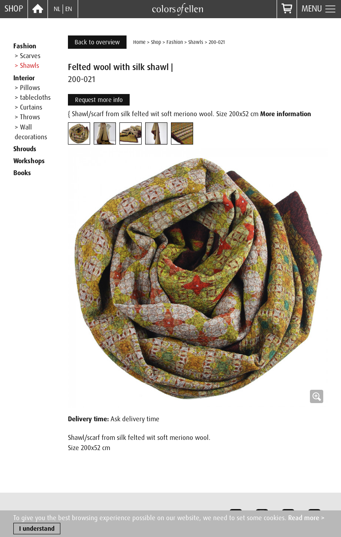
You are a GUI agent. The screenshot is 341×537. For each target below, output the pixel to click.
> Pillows (27, 87)
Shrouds (24, 149)
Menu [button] (319, 9)
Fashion (24, 46)
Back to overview (97, 42)
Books (22, 173)
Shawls (195, 42)
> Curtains (28, 107)
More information (285, 114)
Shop (13, 8)
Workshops (29, 161)
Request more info (99, 100)
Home (139, 42)
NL (57, 9)
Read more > (306, 518)
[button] (198, 278)
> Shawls (27, 65)
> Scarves (27, 55)
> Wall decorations (31, 132)
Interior (24, 78)
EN (68, 9)
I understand (37, 529)
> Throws (27, 117)
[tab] (79, 133)
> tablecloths (33, 97)
